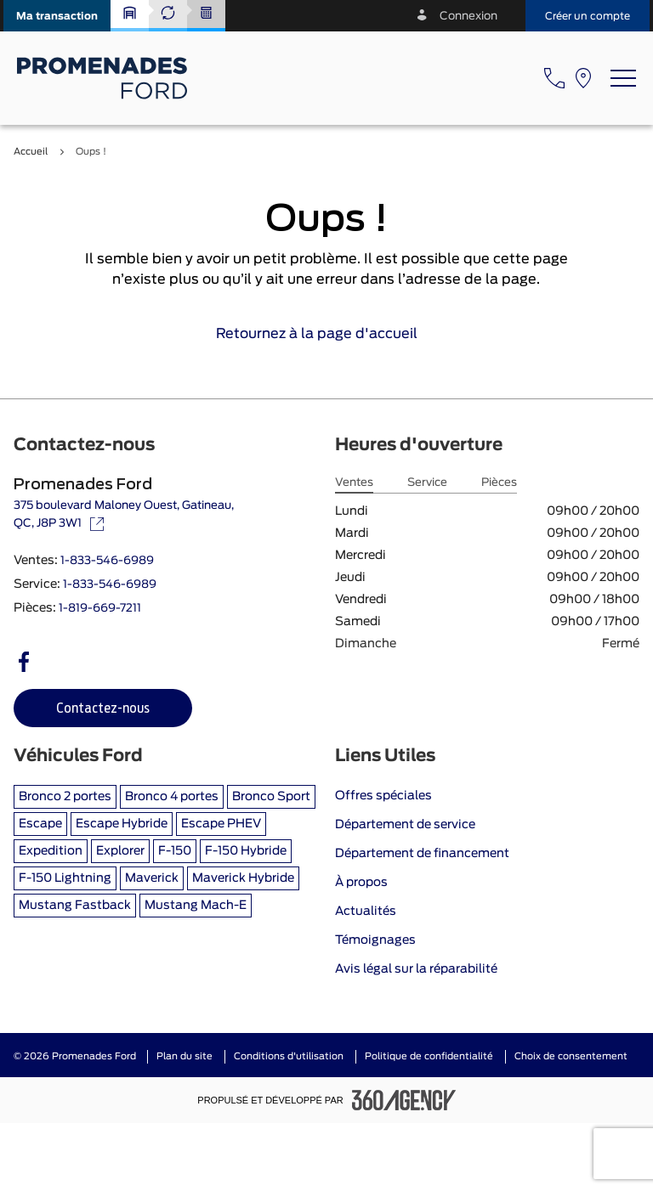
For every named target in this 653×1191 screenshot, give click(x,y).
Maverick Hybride (243, 878)
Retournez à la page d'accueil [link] (327, 334)
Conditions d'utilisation (289, 1056)
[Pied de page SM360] (404, 1100)
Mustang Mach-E (196, 906)
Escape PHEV (221, 824)
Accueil (31, 151)
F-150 (174, 851)
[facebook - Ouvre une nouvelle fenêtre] (24, 662)
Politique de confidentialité (429, 1056)
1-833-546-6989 (107, 561)
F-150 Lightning (65, 878)
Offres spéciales (383, 796)
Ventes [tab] (354, 482)
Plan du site (184, 1056)
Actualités (365, 911)
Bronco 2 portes (65, 797)
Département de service (405, 825)
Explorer (120, 851)
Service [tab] (427, 482)
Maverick (152, 878)
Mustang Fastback (75, 906)
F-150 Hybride (246, 851)
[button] (57, 15)
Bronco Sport (271, 797)
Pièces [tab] (499, 482)
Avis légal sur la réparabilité (416, 969)
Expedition (50, 851)
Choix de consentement (570, 1056)
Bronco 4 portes (172, 797)
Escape (40, 824)
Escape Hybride (122, 824)
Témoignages (375, 940)
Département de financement (422, 854)
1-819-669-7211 (100, 608)
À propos (361, 883)
